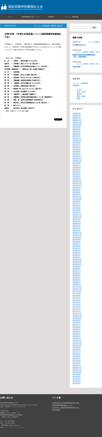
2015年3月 (77, 361)
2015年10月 (77, 345)
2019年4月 (77, 250)
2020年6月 (77, 223)
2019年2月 (77, 255)
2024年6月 (77, 147)
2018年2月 (77, 282)
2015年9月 (77, 347)
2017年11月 (77, 289)
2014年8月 (77, 376)
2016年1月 (77, 338)
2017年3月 (77, 307)
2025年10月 (77, 125)
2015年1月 (77, 365)
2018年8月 (77, 268)
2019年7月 (77, 244)
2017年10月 (77, 291)
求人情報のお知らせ (79, 45)
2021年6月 (77, 206)
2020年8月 (77, 221)
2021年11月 (77, 197)
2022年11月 (77, 183)
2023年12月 (77, 158)
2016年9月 (77, 320)
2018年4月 (77, 277)
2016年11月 (77, 316)
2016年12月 (77, 313)
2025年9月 (77, 127)
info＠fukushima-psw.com (14, 427)
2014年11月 (77, 370)
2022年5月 (77, 194)
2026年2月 (77, 116)
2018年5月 (77, 275)
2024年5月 (77, 149)
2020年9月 (77, 219)
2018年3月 (77, 280)
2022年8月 (77, 190)
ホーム (10, 17)
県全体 (59, 26)
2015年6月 (77, 354)
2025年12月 (77, 120)
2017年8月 (77, 295)
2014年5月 (77, 381)
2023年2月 (77, 176)
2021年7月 (77, 203)
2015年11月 (77, 343)
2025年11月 (77, 122)
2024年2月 (77, 154)
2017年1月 (77, 311)
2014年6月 (77, 379)
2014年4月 (77, 383)
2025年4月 (77, 131)
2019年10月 (77, 237)
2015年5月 (77, 356)
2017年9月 (77, 293)
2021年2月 (77, 212)
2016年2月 (77, 336)
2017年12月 (77, 286)
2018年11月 (77, 262)
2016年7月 (77, 325)
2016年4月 (77, 331)
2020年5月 (77, 226)
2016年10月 (77, 318)
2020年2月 (77, 228)
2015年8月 (77, 349)
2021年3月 (77, 210)
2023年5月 (77, 170)
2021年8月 (77, 201)
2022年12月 (77, 181)
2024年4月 (77, 152)
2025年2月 (77, 136)
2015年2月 (77, 363)
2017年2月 (77, 309)
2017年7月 (77, 298)
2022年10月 (77, 185)
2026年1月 (77, 118)
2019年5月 (77, 248)
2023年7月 (77, 165)
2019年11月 (77, 235)
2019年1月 (77, 257)
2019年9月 (77, 239)
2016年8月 (77, 322)
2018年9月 (77, 266)
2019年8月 (77, 241)
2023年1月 (77, 179)
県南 (78, 98)
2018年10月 (77, 264)
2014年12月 (77, 367)
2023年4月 (77, 172)
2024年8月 (77, 143)
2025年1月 (77, 138)
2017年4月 (77, 304)
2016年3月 (77, 334)
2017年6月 (77, 300)
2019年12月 (77, 232)
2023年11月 (77, 161)
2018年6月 (77, 273)
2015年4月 (77, 358)
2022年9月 (77, 188)
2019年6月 (77, 246)
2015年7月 (77, 352)
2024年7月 (77, 145)
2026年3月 (77, 113)
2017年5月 (77, 302)
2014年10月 (77, 372)
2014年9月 (77, 374)
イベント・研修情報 (71, 17)
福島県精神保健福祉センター (62, 405)
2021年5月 (77, 208)
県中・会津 (81, 92)
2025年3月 (77, 134)
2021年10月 (77, 199)
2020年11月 (77, 215)
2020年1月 (77, 230)
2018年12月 (77, 259)
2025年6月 (77, 129)
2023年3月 (77, 174)
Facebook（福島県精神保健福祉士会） (66, 407)
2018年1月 (77, 284)
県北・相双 (81, 96)
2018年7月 (77, 271)
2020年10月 (77, 217)
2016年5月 (77, 329)
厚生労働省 (56, 410)
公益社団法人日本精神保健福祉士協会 (65, 403)
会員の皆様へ (77, 66)
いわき (79, 89)
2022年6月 (77, 192)
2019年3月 (77, 253)
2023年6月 (77, 167)
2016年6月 (77, 327)
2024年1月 (77, 156)
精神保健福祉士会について (31, 17)
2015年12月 (77, 340)
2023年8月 (77, 163)
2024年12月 (77, 140)
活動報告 (51, 17)
